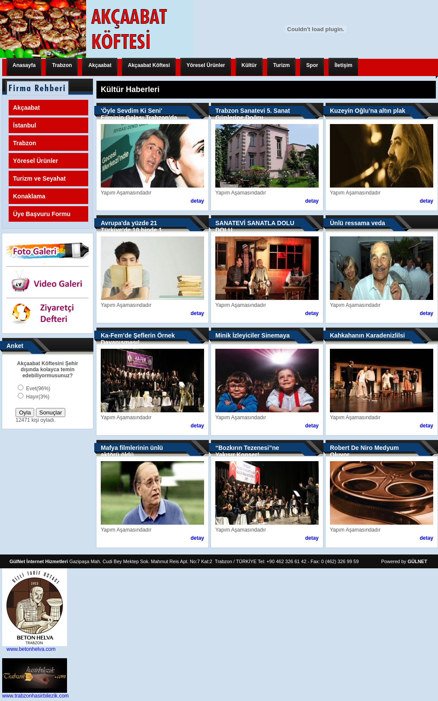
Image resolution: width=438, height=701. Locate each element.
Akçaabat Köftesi (149, 65)
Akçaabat (99, 65)
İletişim (343, 65)
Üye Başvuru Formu (41, 213)
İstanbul (24, 125)
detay (197, 201)
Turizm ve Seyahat (39, 178)
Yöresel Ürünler (205, 65)
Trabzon (62, 65)
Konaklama (29, 196)
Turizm (281, 65)
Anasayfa (24, 65)
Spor (312, 65)
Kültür (249, 65)
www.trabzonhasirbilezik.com (35, 696)
